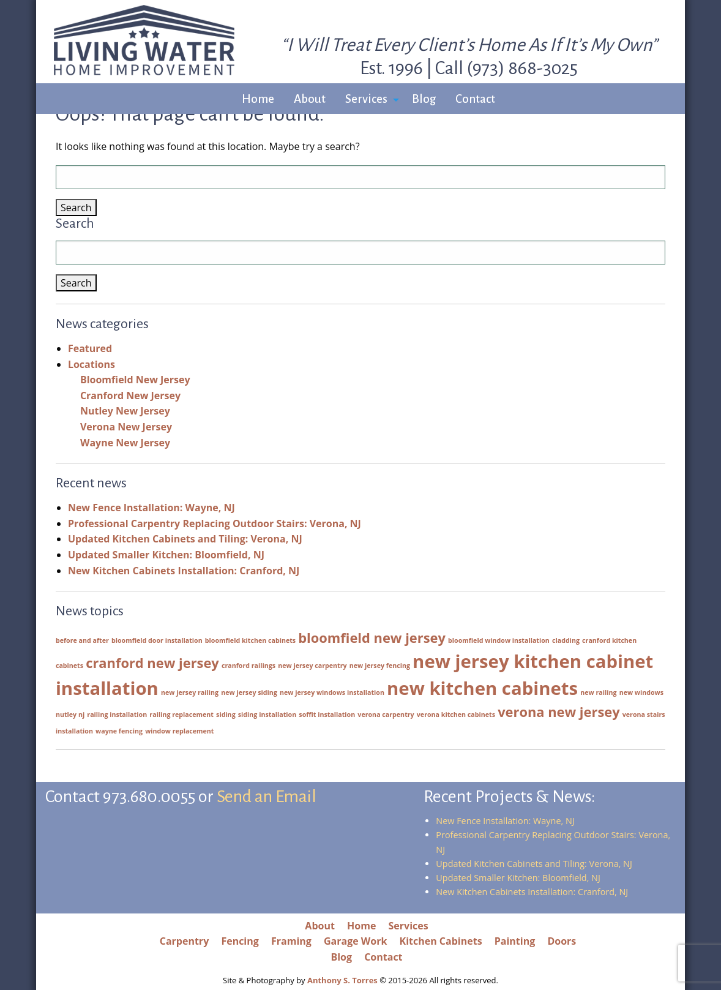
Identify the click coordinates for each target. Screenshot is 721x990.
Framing (291, 941)
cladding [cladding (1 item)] (566, 640)
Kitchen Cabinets (441, 941)
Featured (90, 348)
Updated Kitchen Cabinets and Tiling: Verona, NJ (185, 539)
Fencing (239, 941)
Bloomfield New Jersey (135, 379)
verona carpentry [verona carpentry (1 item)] (385, 714)
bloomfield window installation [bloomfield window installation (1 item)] (499, 640)
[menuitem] (258, 99)
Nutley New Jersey (125, 411)
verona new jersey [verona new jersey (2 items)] (558, 712)
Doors (561, 941)
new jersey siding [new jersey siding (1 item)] (249, 692)
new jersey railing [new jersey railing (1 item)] (190, 692)
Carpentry (184, 941)
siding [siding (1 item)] (226, 714)
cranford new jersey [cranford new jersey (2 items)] (152, 663)
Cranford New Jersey (130, 395)
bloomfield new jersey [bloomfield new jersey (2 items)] (372, 638)
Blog (424, 98)
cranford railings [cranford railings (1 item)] (248, 665)
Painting (515, 941)
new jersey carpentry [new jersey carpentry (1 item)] (312, 665)
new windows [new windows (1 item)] (641, 692)
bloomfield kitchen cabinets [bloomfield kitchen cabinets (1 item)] (250, 640)
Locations (91, 364)
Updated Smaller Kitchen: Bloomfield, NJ (166, 554)
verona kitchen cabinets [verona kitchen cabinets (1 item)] (456, 714)
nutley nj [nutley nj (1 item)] (70, 714)
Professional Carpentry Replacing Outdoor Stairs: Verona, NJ (214, 523)
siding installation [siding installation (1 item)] (267, 714)
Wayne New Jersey (125, 442)
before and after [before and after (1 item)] (82, 640)
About (310, 98)
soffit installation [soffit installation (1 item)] (327, 714)
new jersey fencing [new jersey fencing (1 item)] (379, 665)
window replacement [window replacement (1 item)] (179, 731)
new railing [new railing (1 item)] (598, 692)
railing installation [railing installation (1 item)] (117, 714)
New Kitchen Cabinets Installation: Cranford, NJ (183, 570)
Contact (475, 98)
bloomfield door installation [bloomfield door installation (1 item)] (157, 640)
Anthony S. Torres (342, 980)
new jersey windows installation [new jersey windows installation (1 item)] (332, 692)
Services (366, 98)
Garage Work (355, 941)
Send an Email (266, 796)
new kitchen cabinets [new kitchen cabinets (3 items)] (482, 688)
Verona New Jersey (126, 426)
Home (258, 98)
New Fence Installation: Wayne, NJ (151, 507)
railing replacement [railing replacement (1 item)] (181, 714)
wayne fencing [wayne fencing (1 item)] (119, 731)
